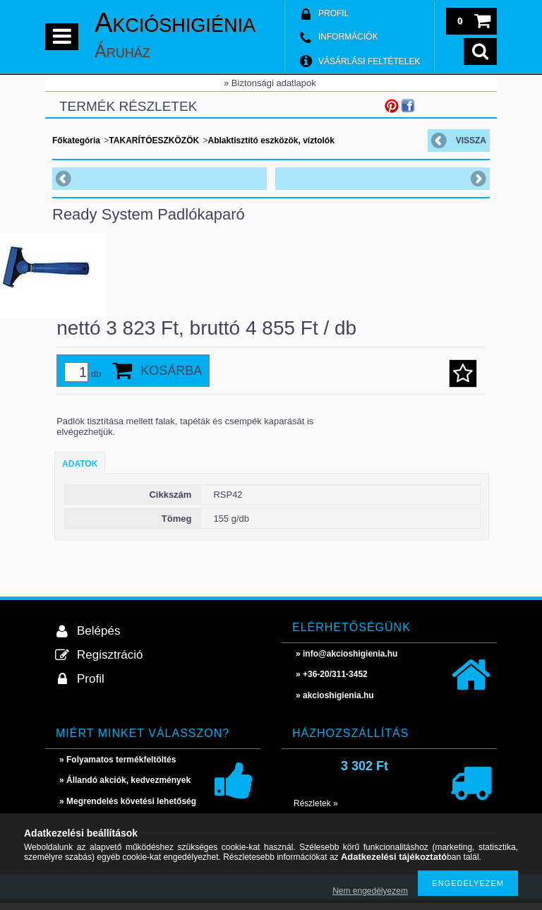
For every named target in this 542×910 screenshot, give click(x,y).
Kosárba (171, 378)
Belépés (98, 638)
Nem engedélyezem (370, 891)
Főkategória (76, 140)
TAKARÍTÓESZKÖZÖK (154, 140)
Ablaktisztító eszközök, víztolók (270, 140)
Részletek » (316, 810)
